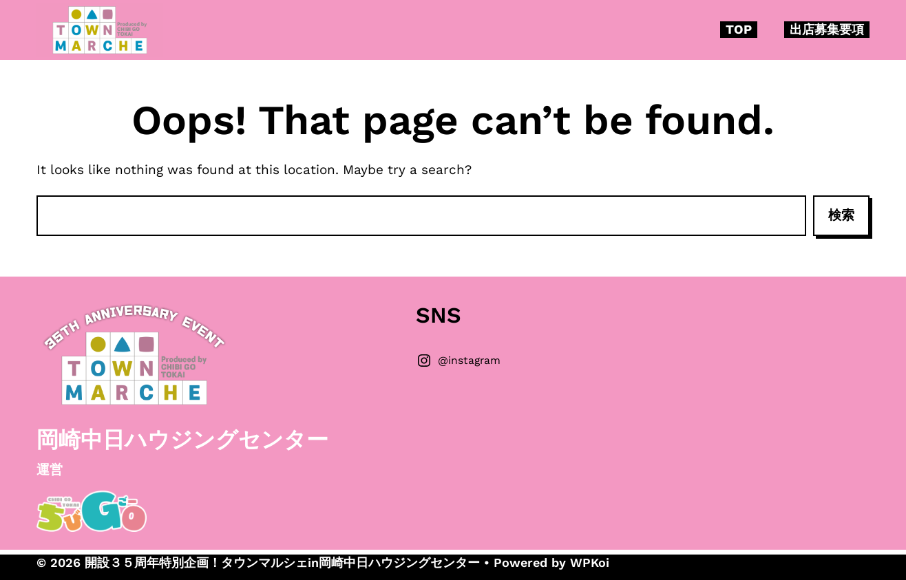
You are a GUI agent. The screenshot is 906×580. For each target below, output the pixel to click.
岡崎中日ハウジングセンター (182, 440)
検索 (841, 215)
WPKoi (589, 562)
